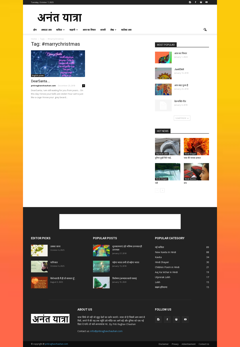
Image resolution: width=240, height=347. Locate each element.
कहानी (74, 29)
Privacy (175, 344)
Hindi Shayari (190, 154)
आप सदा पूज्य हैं (181, 85)
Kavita (158, 257)
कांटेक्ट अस (126, 29)
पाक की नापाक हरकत (192, 158)
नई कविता (159, 247)
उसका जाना (55, 246)
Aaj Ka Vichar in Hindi (166, 272)
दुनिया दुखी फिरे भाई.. (163, 158)
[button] (205, 30)
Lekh (157, 282)
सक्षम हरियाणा (161, 287)
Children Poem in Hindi (167, 267)
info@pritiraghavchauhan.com (106, 331)
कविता (60, 29)
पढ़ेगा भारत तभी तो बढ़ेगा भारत (125, 262)
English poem (38, 75)
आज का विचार (89, 29)
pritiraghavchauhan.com (43, 85)
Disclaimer (164, 344)
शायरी (103, 29)
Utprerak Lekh (162, 154)
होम (34, 29)
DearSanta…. (40, 81)
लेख (113, 29)
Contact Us (204, 344)
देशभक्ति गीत (180, 101)
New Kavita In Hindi (165, 252)
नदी (156, 183)
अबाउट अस (46, 29)
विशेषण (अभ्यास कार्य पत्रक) (124, 278)
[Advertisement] (148, 16)
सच (185, 183)
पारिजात (54, 262)
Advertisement (189, 344)
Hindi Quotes (190, 179)
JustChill (179, 69)
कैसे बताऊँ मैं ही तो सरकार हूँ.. (63, 278)
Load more (182, 118)
